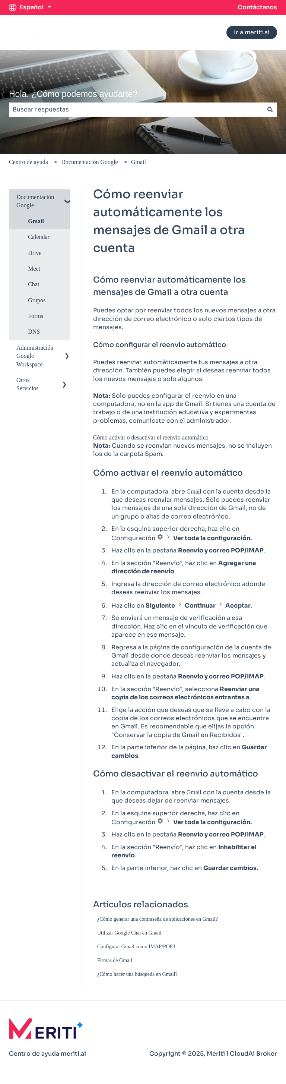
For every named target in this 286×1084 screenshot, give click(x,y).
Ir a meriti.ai (252, 32)
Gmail (138, 162)
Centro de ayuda (28, 162)
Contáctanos (257, 7)
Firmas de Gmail (114, 960)
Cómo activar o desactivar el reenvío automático (151, 437)
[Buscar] (270, 110)
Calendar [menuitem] (39, 237)
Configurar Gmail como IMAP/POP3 (136, 946)
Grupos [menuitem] (36, 300)
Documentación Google (89, 162)
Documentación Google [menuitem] (35, 201)
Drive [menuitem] (34, 253)
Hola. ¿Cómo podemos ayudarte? (73, 94)
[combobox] (136, 110)
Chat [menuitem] (33, 284)
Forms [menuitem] (35, 316)
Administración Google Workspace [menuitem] (35, 356)
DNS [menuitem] (34, 331)
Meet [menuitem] (34, 268)
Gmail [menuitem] (36, 221)
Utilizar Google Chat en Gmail (129, 933)
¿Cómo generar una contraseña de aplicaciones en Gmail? (157, 919)
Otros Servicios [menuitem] (27, 384)
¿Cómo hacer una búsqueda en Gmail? (137, 974)
